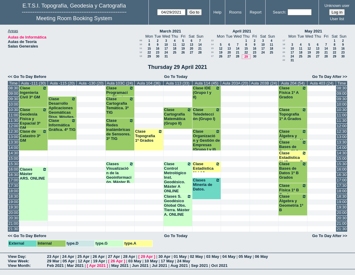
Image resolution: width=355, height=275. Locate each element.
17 (166, 48)
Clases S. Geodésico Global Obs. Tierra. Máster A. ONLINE (178, 205)
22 (149, 52)
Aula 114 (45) (206, 83)
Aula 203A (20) (235, 83)
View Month (19, 265)
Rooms (235, 12)
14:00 (13, 147)
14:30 (13, 153)
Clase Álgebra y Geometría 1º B (293, 203)
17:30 (13, 185)
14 (199, 44)
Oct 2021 (219, 265)
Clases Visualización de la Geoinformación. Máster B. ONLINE (120, 175)
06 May (261, 256)
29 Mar (53, 261)
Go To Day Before (30, 76)
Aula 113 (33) (177, 83)
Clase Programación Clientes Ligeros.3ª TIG (120, 95)
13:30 (13, 142)
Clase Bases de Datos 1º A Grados (293, 149)
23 (157, 52)
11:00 (13, 115)
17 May (167, 261)
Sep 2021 (199, 265)
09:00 (13, 93)
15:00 (13, 158)
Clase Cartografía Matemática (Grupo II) (178, 116)
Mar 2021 (75, 265)
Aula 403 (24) (321, 83)
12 (183, 44)
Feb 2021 (55, 265)
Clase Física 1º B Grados (293, 190)
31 (166, 56)
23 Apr (53, 256)
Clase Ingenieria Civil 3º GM (33, 92)
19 (183, 48)
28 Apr (129, 256)
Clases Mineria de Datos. (206, 184)
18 (174, 48)
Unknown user (337, 5)
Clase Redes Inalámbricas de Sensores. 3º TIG (120, 129)
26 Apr (99, 256)
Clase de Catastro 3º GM (33, 136)
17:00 (13, 180)
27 (191, 52)
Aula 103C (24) (120, 83)
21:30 (13, 229)
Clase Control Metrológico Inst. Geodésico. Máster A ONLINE (178, 177)
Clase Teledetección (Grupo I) (206, 114)
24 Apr (68, 256)
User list (337, 19)
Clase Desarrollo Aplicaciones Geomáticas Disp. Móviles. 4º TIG (62, 110)
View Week (18, 261)
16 (157, 48)
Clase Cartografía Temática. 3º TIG (120, 106)
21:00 (13, 223)
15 (149, 48)
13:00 (13, 136)
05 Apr (69, 261)
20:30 (13, 218)
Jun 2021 (140, 265)
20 (191, 48)
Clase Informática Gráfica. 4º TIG (62, 125)
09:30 (13, 99)
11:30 (13, 120)
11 (174, 44)
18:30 (13, 196)
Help (217, 12)
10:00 (13, 104)
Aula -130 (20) (91, 83)
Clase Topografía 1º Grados (149, 136)
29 (149, 56)
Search (279, 12)
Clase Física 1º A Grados (293, 92)
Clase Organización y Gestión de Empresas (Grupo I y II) (206, 140)
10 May (151, 261)
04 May (229, 256)
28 (199, 52)
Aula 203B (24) (264, 83)
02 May (196, 256)
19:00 (13, 201)
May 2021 (313, 31)
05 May (245, 256)
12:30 (13, 131)
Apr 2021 (97, 265)
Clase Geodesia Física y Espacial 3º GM (33, 118)
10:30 (13, 109)
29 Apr (147, 256)
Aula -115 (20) (62, 83)
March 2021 (170, 31)
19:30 (13, 207)
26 (183, 52)
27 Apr (114, 256)
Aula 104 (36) (148, 83)
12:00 (13, 126)
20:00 (13, 212)
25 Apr (83, 256)
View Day (16, 256)
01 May (180, 256)
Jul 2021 (159, 265)
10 (140, 44)
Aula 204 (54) (293, 83)
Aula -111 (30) (33, 83)
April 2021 (241, 31)
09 (140, 40)
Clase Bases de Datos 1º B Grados (293, 171)
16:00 (13, 169)
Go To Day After (327, 76)
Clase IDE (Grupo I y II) (206, 92)
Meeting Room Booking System (74, 18)
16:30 (13, 174)
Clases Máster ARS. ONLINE (33, 174)
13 (191, 44)
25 (174, 52)
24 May (183, 261)
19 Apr (99, 261)
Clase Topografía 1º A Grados (293, 114)
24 (166, 52)
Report (255, 12)
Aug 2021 (179, 265)
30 (157, 56)
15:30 (13, 164)
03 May (212, 256)
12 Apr (84, 261)
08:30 (13, 88)
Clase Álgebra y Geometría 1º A (293, 138)
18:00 (13, 191)
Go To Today (176, 76)
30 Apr (164, 256)
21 (199, 48)
